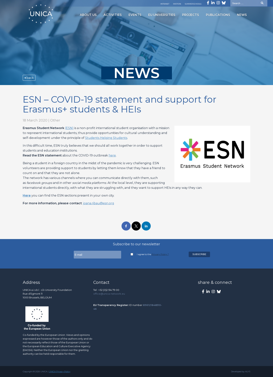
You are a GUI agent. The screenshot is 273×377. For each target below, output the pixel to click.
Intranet (164, 4)
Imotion (177, 4)
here (112, 155)
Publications (218, 15)
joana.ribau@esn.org (98, 203)
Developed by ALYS (240, 371)
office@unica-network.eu (109, 293)
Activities (113, 15)
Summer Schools (193, 4)
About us (88, 15)
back (29, 78)
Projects (190, 15)
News (242, 15)
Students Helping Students (106, 138)
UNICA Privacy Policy (59, 371)
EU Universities (161, 15)
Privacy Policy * (160, 254)
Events (135, 15)
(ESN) (69, 128)
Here (27, 195)
